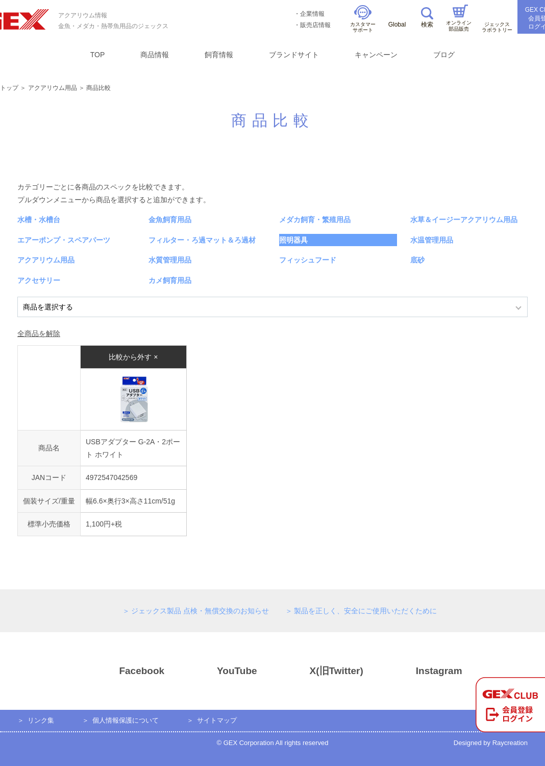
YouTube (219, 671)
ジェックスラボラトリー (497, 21)
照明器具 (293, 240)
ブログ (444, 55)
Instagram (421, 671)
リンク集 (41, 720)
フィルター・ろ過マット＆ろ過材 (202, 240)
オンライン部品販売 (459, 18)
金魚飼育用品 (169, 220)
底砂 (417, 260)
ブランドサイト (294, 55)
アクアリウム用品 (52, 87)
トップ (9, 87)
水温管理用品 (431, 240)
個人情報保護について (125, 720)
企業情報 (312, 13)
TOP (97, 55)
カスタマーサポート (363, 19)
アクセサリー (38, 280)
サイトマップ (217, 720)
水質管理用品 (169, 260)
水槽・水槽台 (38, 220)
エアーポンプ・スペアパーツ (63, 240)
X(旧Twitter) (318, 671)
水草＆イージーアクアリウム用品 (463, 220)
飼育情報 (219, 55)
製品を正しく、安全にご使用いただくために (365, 611)
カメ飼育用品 (169, 280)
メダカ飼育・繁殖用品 (315, 220)
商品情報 (154, 55)
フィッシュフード (307, 260)
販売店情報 (315, 25)
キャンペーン (376, 55)
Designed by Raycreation (491, 743)
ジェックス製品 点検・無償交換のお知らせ (200, 611)
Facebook (123, 671)
